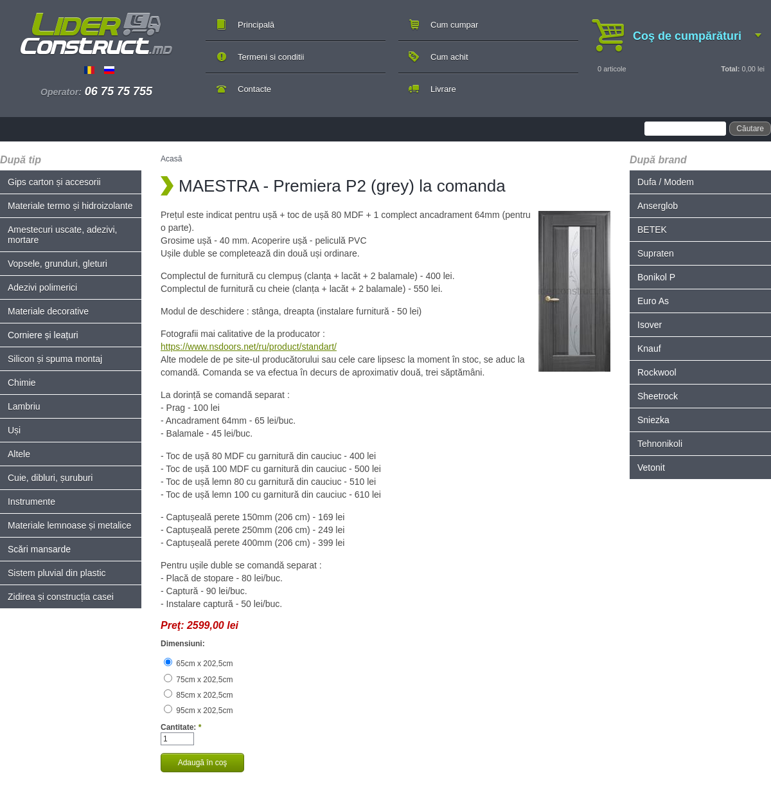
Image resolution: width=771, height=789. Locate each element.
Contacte (254, 89)
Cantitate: (181, 727)
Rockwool (657, 372)
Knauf (649, 348)
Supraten (655, 253)
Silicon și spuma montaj (55, 359)
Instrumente (31, 501)
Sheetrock (657, 396)
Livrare (443, 89)
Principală (256, 25)
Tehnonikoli (659, 444)
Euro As (653, 301)
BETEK (652, 229)
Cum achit (449, 57)
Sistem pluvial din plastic (57, 573)
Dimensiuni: (183, 643)
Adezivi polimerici (42, 287)
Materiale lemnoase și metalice (69, 525)
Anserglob (657, 206)
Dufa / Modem (665, 182)
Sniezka (653, 420)
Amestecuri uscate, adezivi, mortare (62, 234)
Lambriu (24, 406)
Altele (19, 454)
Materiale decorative (48, 311)
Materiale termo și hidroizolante (70, 206)
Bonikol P (656, 277)
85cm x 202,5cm (198, 695)
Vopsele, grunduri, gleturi (57, 263)
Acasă (171, 158)
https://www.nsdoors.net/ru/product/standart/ (249, 346)
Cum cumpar (454, 25)
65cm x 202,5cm (198, 663)
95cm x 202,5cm (198, 710)
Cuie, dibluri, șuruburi (50, 478)
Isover (649, 325)
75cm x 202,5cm (198, 679)
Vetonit (651, 467)
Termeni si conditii (271, 57)
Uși (14, 430)
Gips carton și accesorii (54, 182)
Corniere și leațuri (43, 335)
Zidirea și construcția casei (61, 597)
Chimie (22, 382)
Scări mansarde (39, 549)
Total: (730, 69)
